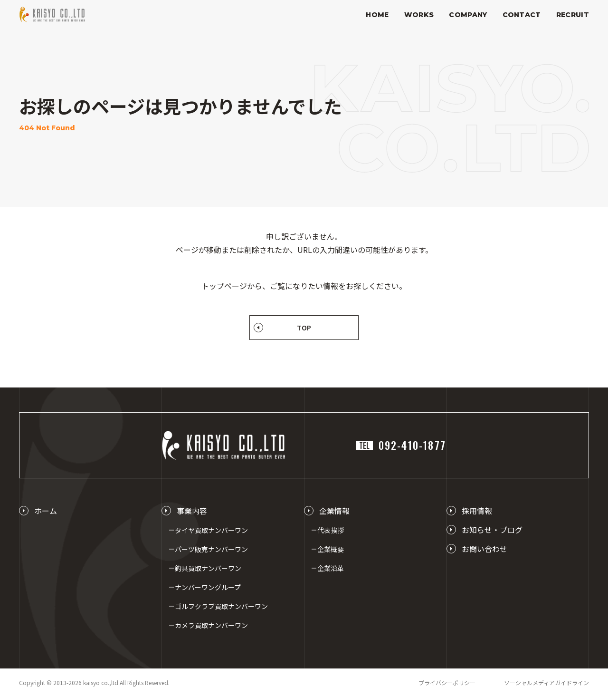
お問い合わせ (484, 548)
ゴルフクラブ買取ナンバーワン (221, 606)
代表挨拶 (330, 530)
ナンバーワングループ (208, 587)
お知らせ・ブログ (492, 529)
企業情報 (334, 510)
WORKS (419, 14)
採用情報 (477, 510)
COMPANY (468, 14)
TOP (304, 327)
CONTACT (522, 14)
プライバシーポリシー (446, 682)
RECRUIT (572, 14)
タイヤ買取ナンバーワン (211, 530)
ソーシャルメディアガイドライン (546, 682)
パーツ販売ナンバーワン (211, 549)
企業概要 (330, 549)
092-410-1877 (401, 445)
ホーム (45, 510)
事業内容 (192, 510)
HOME (377, 14)
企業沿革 (330, 568)
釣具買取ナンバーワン (208, 568)
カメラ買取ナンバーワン (211, 625)
